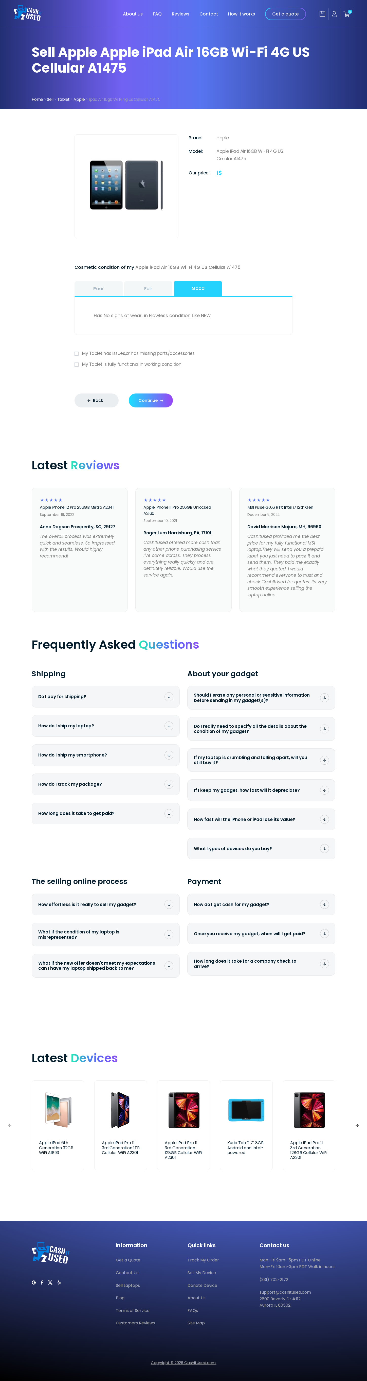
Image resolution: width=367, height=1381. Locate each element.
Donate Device (202, 1285)
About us (133, 14)
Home (37, 99)
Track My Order (203, 1260)
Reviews (180, 14)
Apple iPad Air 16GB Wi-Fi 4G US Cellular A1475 (188, 267)
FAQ (157, 14)
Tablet (63, 99)
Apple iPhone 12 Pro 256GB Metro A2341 (77, 507)
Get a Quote (128, 1260)
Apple (79, 99)
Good (198, 288)
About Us (197, 1298)
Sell (50, 99)
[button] (357, 1125)
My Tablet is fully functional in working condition (183, 364)
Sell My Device (202, 1273)
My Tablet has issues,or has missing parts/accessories (183, 353)
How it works (241, 14)
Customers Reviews (135, 1323)
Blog (120, 1298)
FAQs (193, 1310)
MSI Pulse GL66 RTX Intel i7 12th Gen (280, 507)
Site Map (196, 1323)
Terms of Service (133, 1310)
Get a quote (285, 14)
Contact (208, 14)
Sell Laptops (128, 1285)
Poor (98, 288)
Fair (148, 288)
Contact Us (127, 1273)
